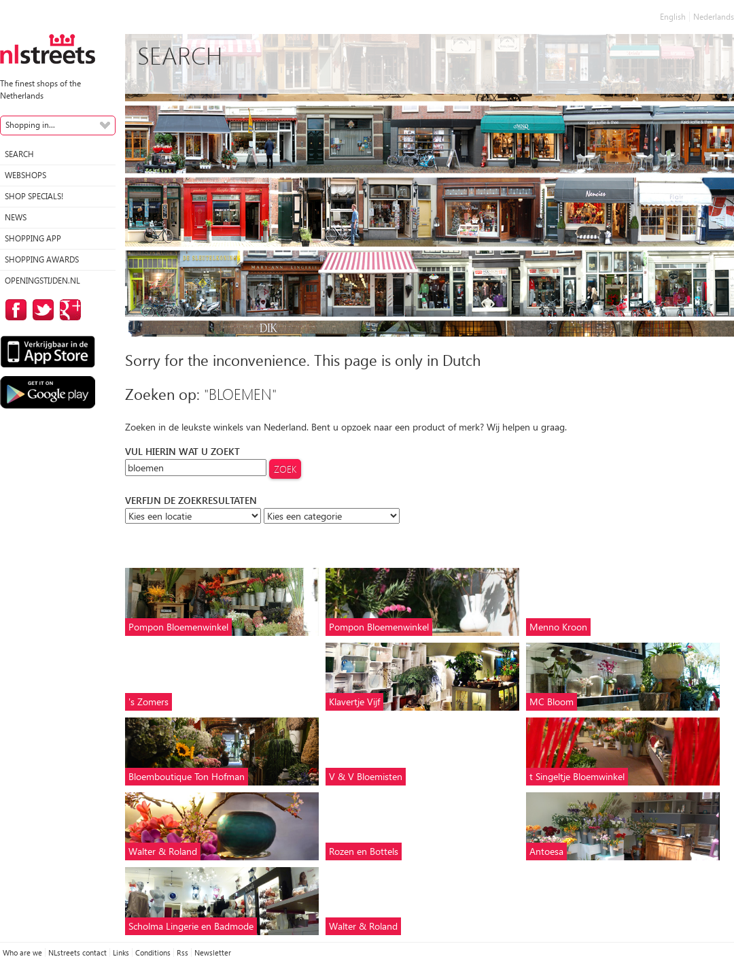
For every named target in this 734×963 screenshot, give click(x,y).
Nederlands (713, 17)
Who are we (22, 952)
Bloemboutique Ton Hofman (186, 776)
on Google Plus (68, 309)
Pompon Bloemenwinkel (178, 626)
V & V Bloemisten (365, 776)
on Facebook (13, 309)
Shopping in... (30, 125)
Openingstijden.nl (42, 280)
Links (121, 952)
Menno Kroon (558, 626)
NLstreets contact (77, 952)
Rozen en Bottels (363, 851)
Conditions (153, 952)
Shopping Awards (42, 259)
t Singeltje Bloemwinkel (577, 776)
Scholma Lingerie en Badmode (191, 925)
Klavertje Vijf (354, 701)
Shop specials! (34, 196)
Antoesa (546, 851)
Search (19, 154)
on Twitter (40, 309)
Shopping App (33, 238)
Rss (182, 952)
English (673, 17)
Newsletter (212, 952)
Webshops (25, 175)
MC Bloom (551, 701)
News (16, 217)
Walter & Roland (162, 851)
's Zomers (148, 701)
